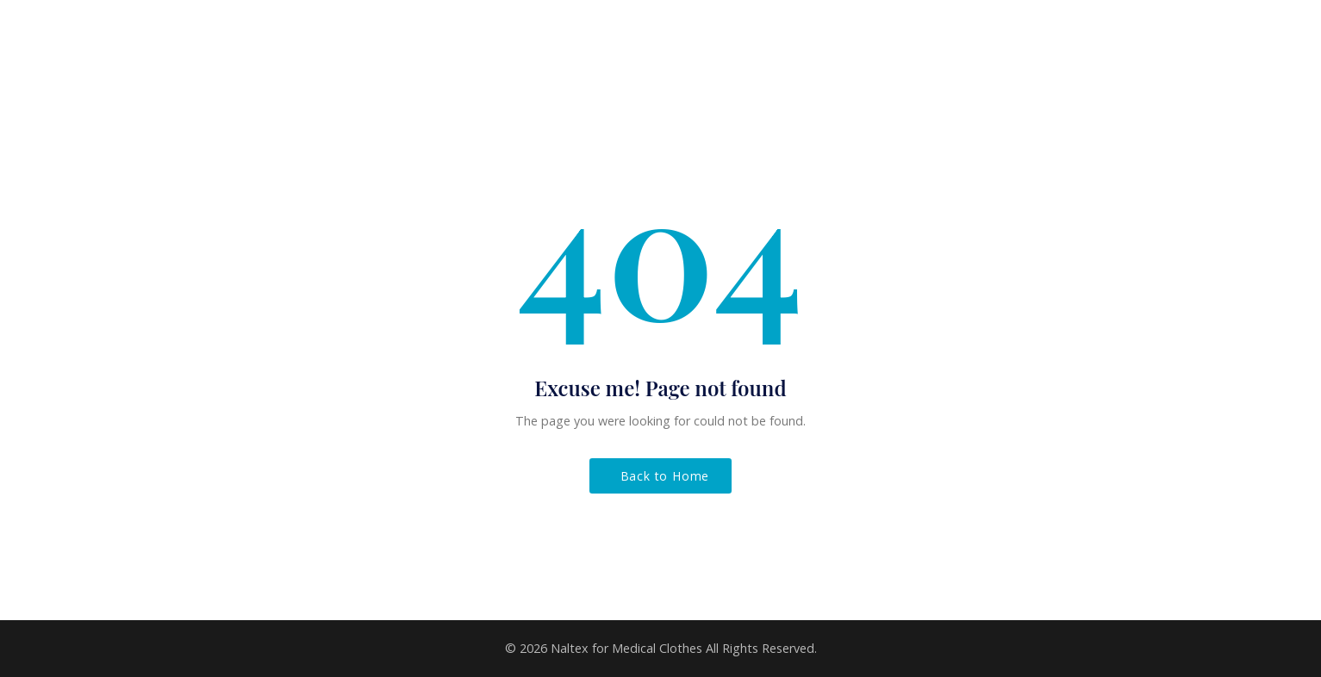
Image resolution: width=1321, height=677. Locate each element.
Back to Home (665, 476)
